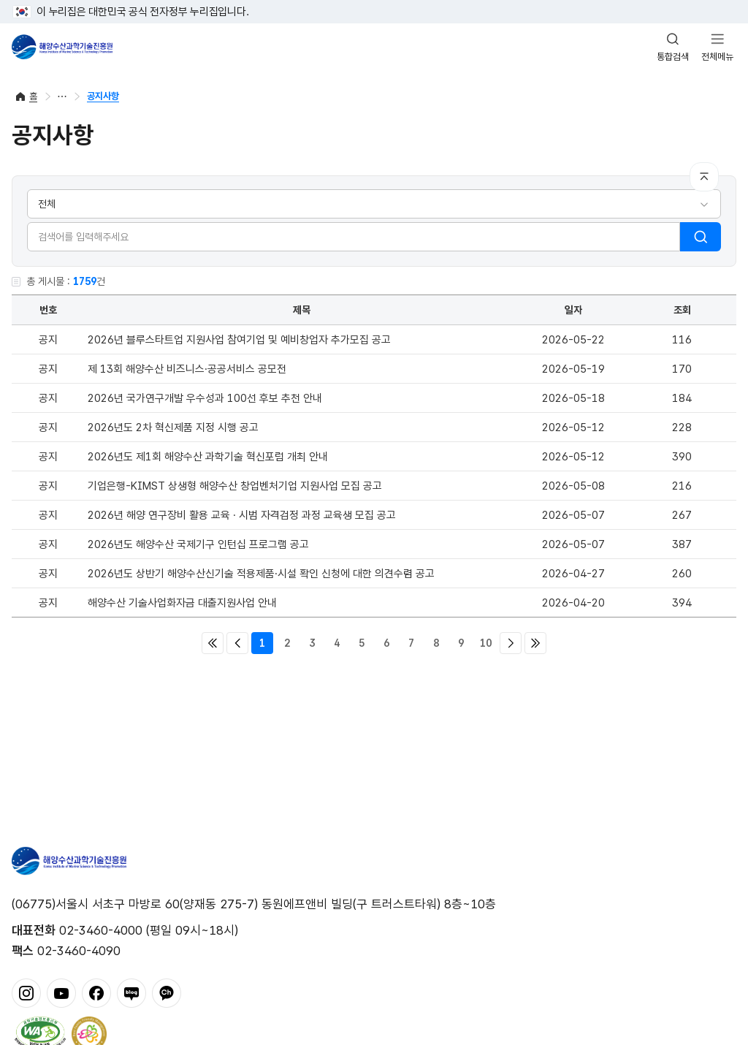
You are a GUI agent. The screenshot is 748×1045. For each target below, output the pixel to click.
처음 (213, 643)
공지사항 (103, 96)
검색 (700, 236)
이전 (237, 643)
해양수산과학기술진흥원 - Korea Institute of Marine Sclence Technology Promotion (62, 46)
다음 (511, 643)
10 (486, 643)
